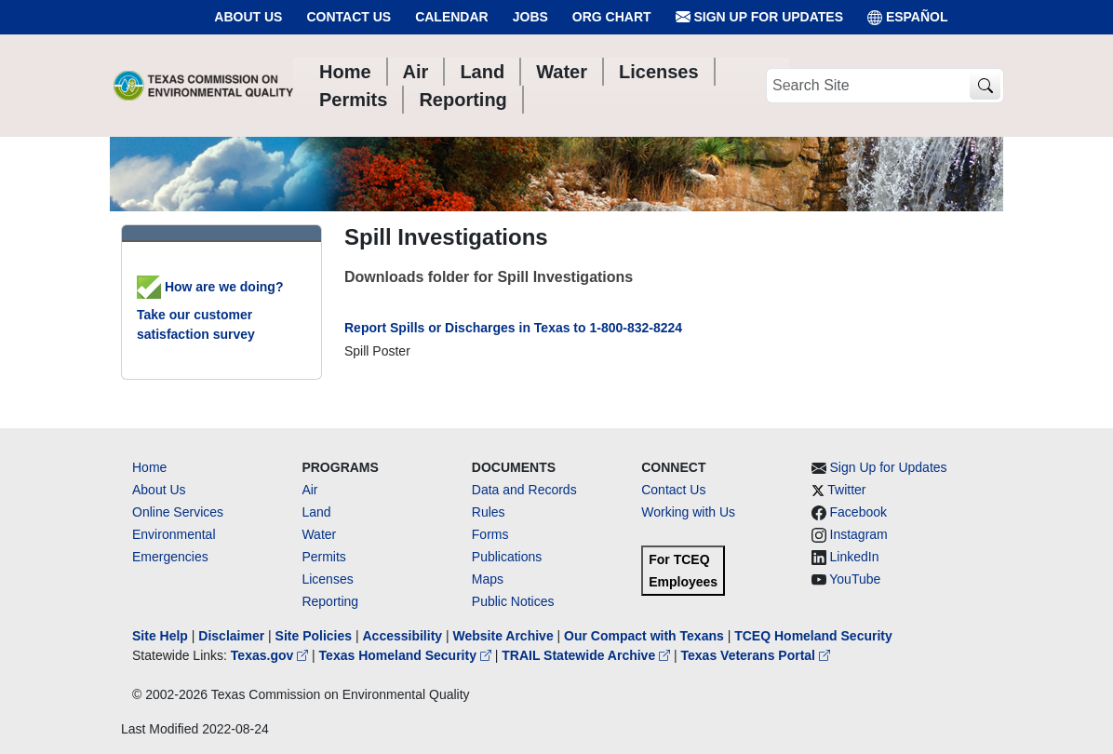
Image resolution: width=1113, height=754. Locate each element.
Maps (487, 579)
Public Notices (513, 601)
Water (319, 534)
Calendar (452, 16)
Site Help (160, 635)
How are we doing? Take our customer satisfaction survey (210, 310)
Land (316, 512)
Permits (323, 556)
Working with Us (688, 512)
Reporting (330, 601)
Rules (488, 512)
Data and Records (524, 489)
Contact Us (348, 16)
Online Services (177, 512)
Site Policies (313, 635)
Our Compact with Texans (644, 635)
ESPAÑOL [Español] (907, 17)
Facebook (858, 512)
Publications (507, 556)
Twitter (846, 489)
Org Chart (611, 16)
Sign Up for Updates (759, 17)
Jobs (530, 16)
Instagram (859, 534)
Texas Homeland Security (407, 655)
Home (149, 467)
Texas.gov (271, 655)
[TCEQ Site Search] (985, 86)
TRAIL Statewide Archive (588, 655)
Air (309, 489)
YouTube (854, 579)
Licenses (327, 579)
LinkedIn (854, 556)
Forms (490, 534)
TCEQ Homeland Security (813, 635)
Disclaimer (231, 635)
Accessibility (404, 635)
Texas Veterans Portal (755, 655)
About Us (248, 16)
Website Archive (503, 635)
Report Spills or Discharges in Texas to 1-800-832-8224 (513, 327)
